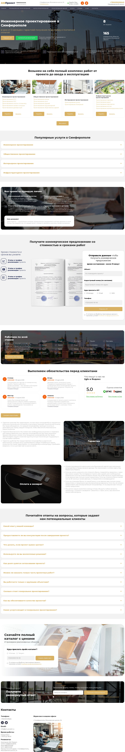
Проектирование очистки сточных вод (14, 103)
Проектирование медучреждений (44, 105)
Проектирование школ (40, 101)
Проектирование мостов (103, 106)
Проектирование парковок (104, 100)
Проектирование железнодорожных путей (109, 108)
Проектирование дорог (103, 102)
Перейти (8, 114)
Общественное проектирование (45, 97)
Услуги (72, 8)
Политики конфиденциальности (108, 315)
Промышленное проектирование (19, 8)
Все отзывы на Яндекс (94, 396)
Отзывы (79, 8)
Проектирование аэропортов (105, 104)
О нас (87, 8)
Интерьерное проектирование (76, 100)
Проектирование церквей (41, 103)
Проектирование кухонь (72, 102)
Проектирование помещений (74, 104)
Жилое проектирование (41, 8)
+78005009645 (117, 2)
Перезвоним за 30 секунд (116, 4)
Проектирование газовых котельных (13, 105)
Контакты (95, 8)
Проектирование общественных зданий (46, 107)
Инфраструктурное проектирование (103, 96)
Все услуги (62, 123)
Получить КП (7, 38)
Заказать (18, 114)
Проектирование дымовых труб (12, 107)
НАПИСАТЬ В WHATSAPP (26, 38)
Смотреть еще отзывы (10, 415)
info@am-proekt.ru (7, 729)
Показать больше (12, 389)
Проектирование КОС (9, 101)
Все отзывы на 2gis (115, 396)
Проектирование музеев (41, 99)
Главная (3, 8)
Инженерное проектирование (13, 97)
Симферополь (44, 4)
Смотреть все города (14, 357)
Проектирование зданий (59, 8)
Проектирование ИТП (9, 99)
